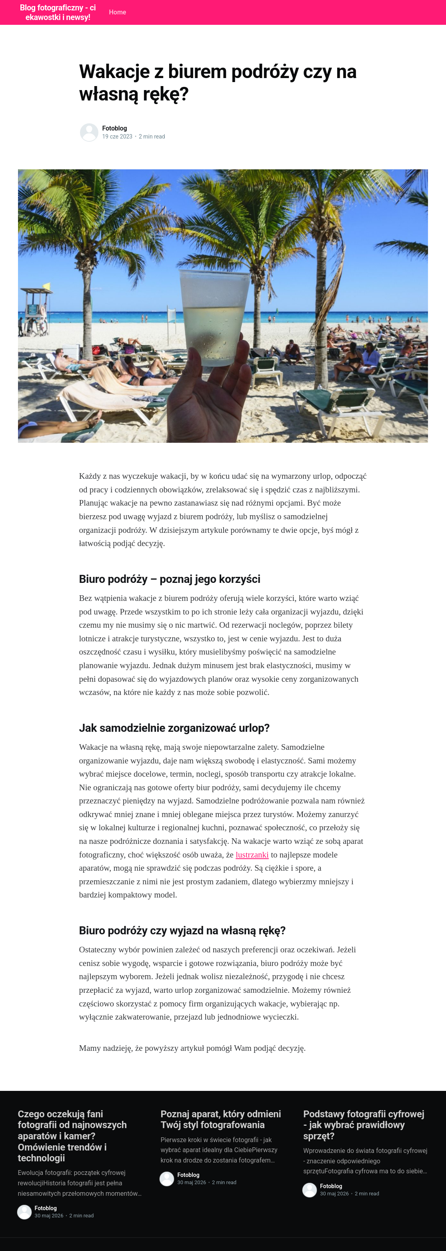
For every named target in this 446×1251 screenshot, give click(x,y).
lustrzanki (252, 854)
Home (117, 12)
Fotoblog (114, 128)
